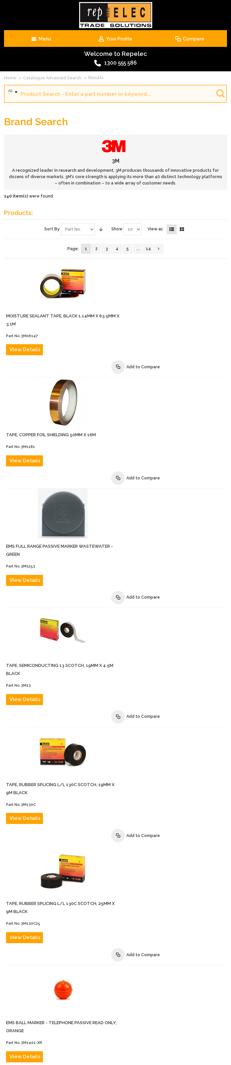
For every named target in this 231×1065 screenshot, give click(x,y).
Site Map (181, 1026)
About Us (42, 1013)
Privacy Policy (153, 1026)
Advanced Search (102, 1013)
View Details (136, 299)
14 (148, 248)
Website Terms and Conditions (65, 1026)
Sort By (52, 228)
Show (116, 228)
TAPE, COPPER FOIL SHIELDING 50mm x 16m (163, 334)
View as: (156, 228)
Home (10, 77)
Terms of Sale (177, 1013)
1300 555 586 (115, 63)
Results (96, 77)
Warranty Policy (117, 1026)
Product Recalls (141, 1013)
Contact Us (68, 1013)
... (137, 248)
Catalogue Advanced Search (52, 77)
